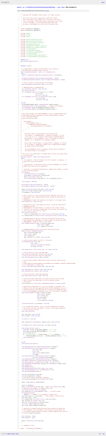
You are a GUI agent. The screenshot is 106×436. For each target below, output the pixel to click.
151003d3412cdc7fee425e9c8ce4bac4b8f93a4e (40, 7)
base (62, 7)
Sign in (103, 2)
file (47, 10)
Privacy (13, 433)
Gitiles (8, 433)
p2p (59, 7)
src (24, 7)
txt (100, 433)
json (103, 433)
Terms (17, 433)
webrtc (19, 7)
